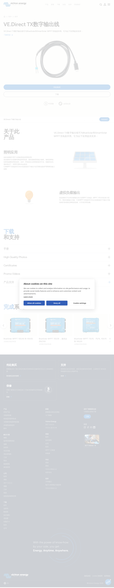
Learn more (28, 297)
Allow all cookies (34, 303)
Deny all (57, 303)
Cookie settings (79, 303)
